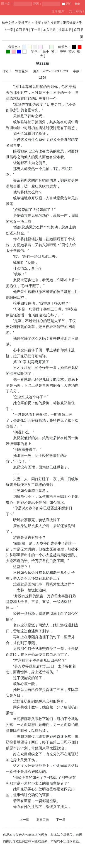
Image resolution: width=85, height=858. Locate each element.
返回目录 (42, 819)
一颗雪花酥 (20, 71)
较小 (54, 51)
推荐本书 (64, 30)
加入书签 (49, 30)
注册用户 (57, 11)
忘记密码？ (77, 11)
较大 (71, 51)
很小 (46, 51)
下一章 (36, 30)
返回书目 (22, 30)
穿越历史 (24, 23)
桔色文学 (8, 23)
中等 (63, 51)
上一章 (8, 30)
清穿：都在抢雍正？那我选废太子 (58, 23)
